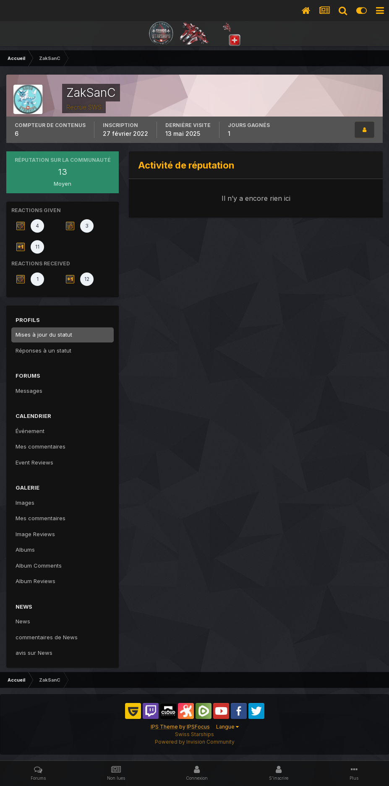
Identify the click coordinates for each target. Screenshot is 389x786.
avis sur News (34, 652)
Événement (30, 431)
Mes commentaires (40, 446)
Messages (29, 390)
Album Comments (39, 565)
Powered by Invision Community (195, 742)
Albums (25, 549)
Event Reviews (34, 462)
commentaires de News (47, 637)
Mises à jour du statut (44, 334)
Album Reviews (35, 581)
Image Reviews (35, 534)
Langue (227, 727)
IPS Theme (164, 727)
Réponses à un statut (43, 350)
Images (25, 502)
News (23, 621)
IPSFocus (198, 727)
